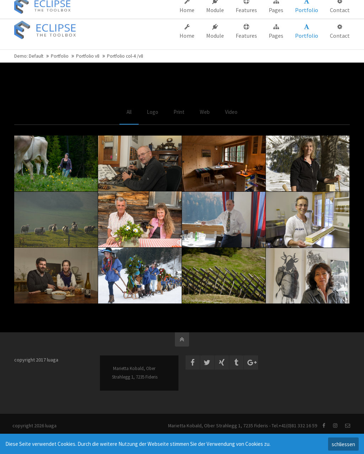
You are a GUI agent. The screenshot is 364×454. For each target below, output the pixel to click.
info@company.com (40, 6)
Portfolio (60, 56)
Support (230, 6)
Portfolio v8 (88, 56)
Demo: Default (28, 56)
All (129, 112)
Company (203, 6)
